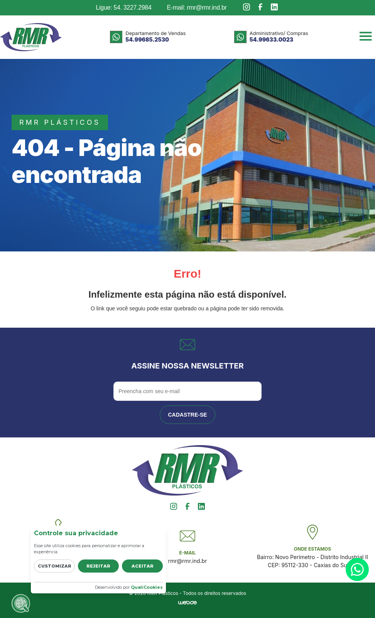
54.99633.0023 (271, 39)
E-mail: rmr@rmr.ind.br (196, 7)
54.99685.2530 (147, 39)
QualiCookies (147, 587)
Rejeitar (98, 566)
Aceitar (143, 566)
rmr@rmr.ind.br (187, 561)
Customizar (54, 566)
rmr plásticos (59, 122)
